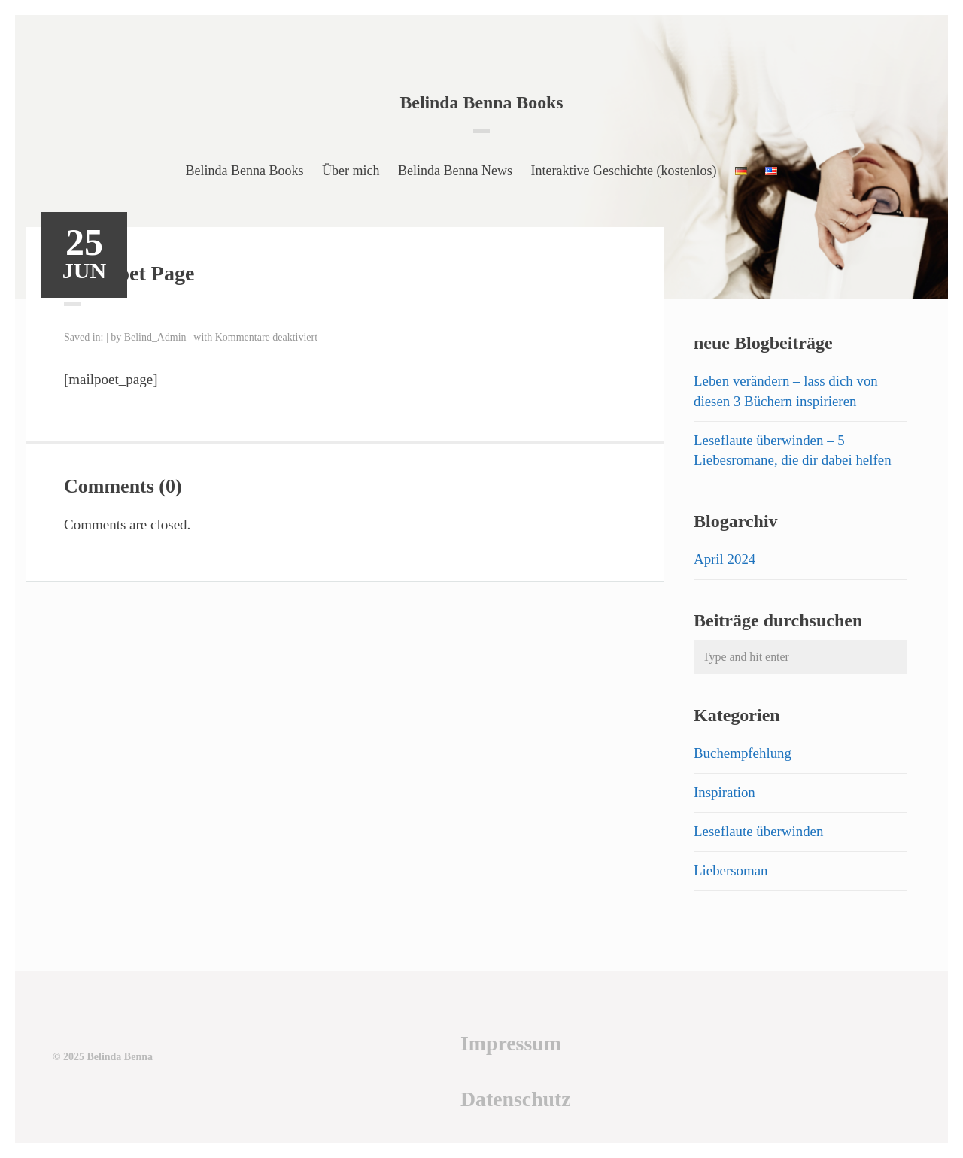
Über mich (350, 170)
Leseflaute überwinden (759, 831)
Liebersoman (731, 870)
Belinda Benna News (455, 170)
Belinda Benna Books (481, 102)
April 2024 (725, 559)
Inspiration (724, 792)
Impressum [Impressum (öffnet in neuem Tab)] (509, 1043)
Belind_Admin (155, 337)
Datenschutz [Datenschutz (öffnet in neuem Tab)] (514, 1099)
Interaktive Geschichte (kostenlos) (624, 170)
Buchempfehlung (743, 753)
